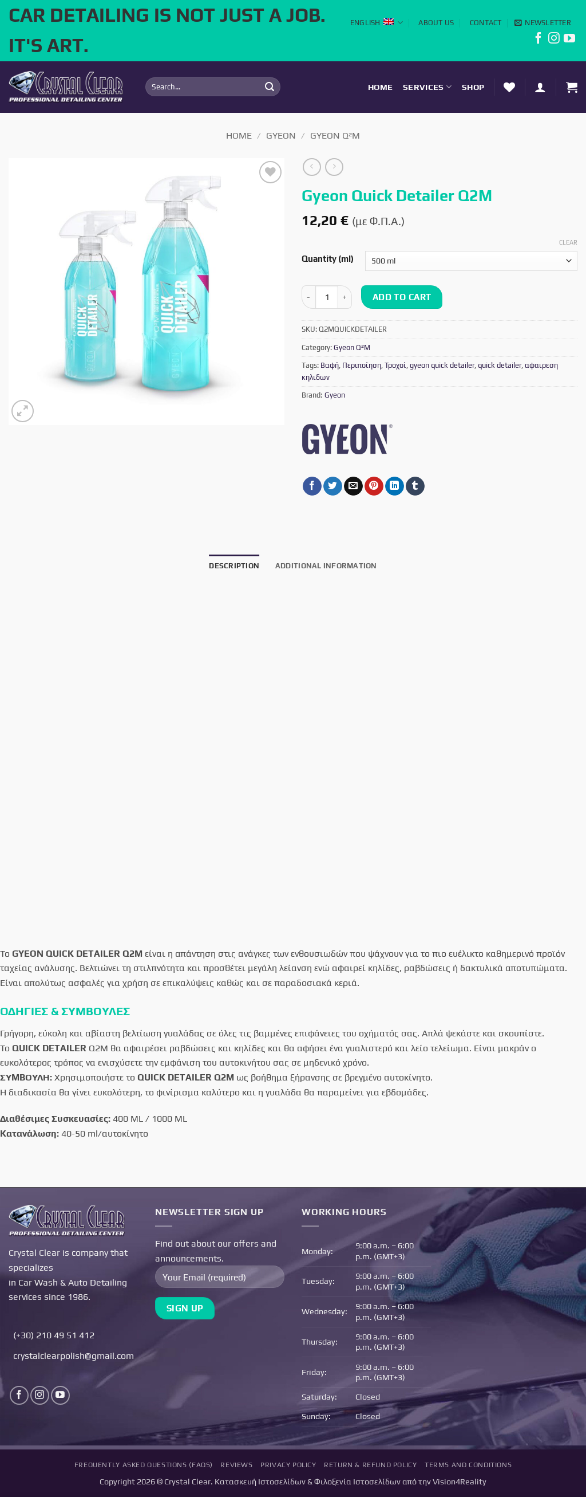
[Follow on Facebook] (538, 41)
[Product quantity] (326, 296)
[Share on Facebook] (312, 486)
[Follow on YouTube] (569, 41)
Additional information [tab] (326, 565)
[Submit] (270, 87)
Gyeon (281, 135)
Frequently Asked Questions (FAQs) (143, 1465)
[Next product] (311, 167)
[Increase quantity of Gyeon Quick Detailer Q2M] (345, 296)
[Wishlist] (509, 87)
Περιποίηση (361, 365)
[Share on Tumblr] (415, 486)
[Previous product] (334, 167)
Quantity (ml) (328, 259)
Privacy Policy (288, 1465)
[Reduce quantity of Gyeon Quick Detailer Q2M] (308, 296)
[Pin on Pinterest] (374, 486)
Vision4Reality (459, 1481)
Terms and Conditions (468, 1465)
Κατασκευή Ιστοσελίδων (260, 1481)
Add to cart (402, 297)
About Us (436, 22)
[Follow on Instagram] (554, 41)
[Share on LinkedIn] (394, 486)
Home (380, 87)
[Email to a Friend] (353, 486)
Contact (486, 22)
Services (427, 86)
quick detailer (499, 365)
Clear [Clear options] (568, 242)
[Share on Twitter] (332, 486)
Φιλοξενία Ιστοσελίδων (357, 1481)
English (376, 22)
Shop (473, 87)
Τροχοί (395, 365)
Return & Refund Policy (370, 1465)
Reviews (236, 1465)
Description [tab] (234, 565)
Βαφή (329, 365)
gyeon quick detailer (442, 365)
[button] (542, 22)
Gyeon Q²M (335, 135)
